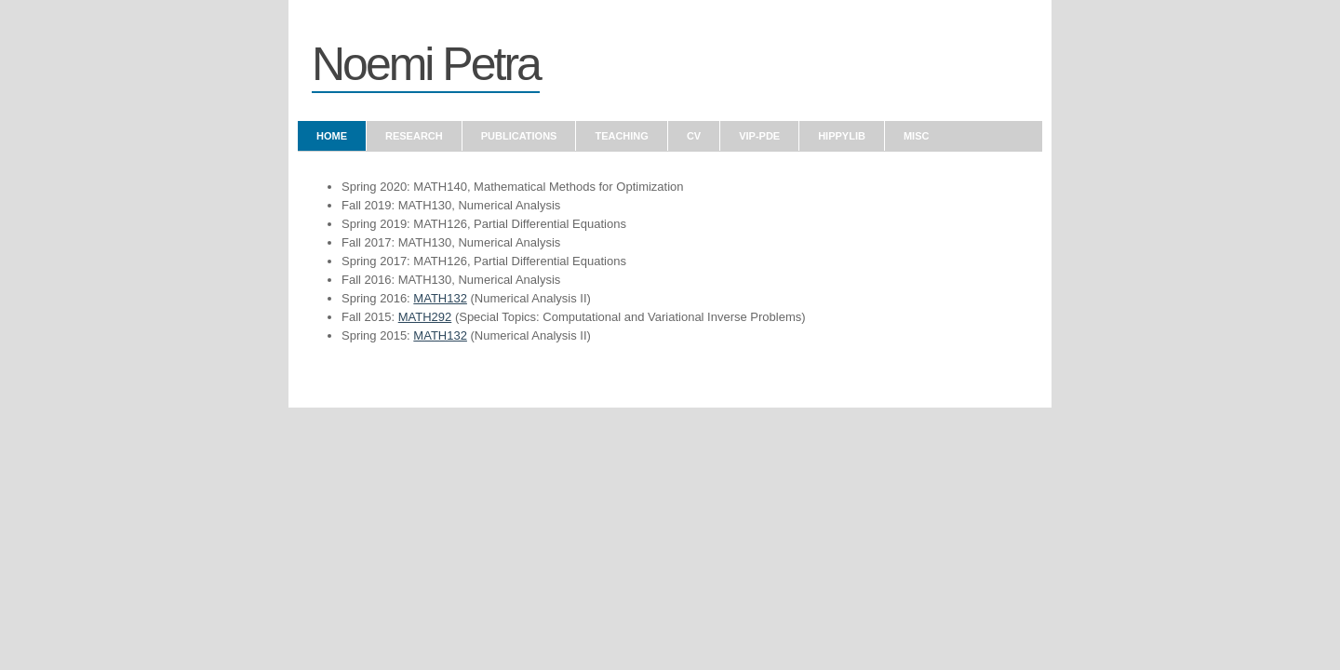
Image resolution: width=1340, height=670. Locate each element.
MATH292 (425, 317)
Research (414, 135)
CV (694, 135)
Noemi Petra (426, 64)
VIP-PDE (759, 135)
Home (331, 135)
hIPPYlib (841, 135)
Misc (917, 135)
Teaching (621, 135)
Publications (519, 135)
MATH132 (440, 298)
